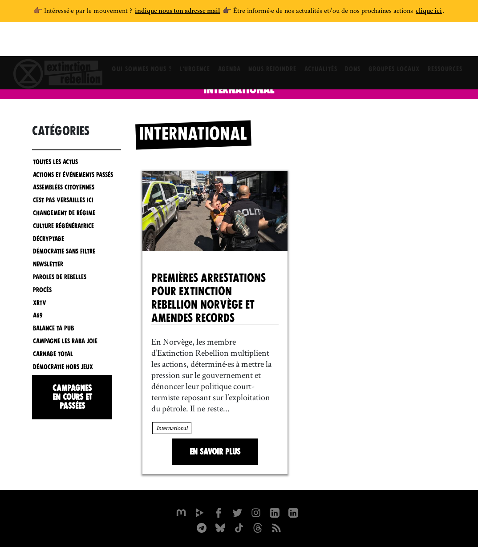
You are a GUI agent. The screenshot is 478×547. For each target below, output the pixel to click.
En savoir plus (215, 451)
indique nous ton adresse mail (177, 11)
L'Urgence (190, 42)
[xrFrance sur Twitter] (237, 512)
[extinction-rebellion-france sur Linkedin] (293, 512)
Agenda (226, 42)
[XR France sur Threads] (257, 527)
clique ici (429, 11)
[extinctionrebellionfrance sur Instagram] (256, 512)
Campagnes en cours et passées (72, 396)
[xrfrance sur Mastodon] (181, 512)
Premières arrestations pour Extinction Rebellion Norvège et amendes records (208, 298)
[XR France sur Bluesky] (220, 527)
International (171, 428)
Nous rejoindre (271, 42)
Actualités (321, 42)
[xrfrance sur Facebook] (218, 512)
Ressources (451, 42)
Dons (356, 42)
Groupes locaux (399, 42)
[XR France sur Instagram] (201, 527)
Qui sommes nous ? (135, 42)
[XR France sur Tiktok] (239, 527)
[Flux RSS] (276, 527)
